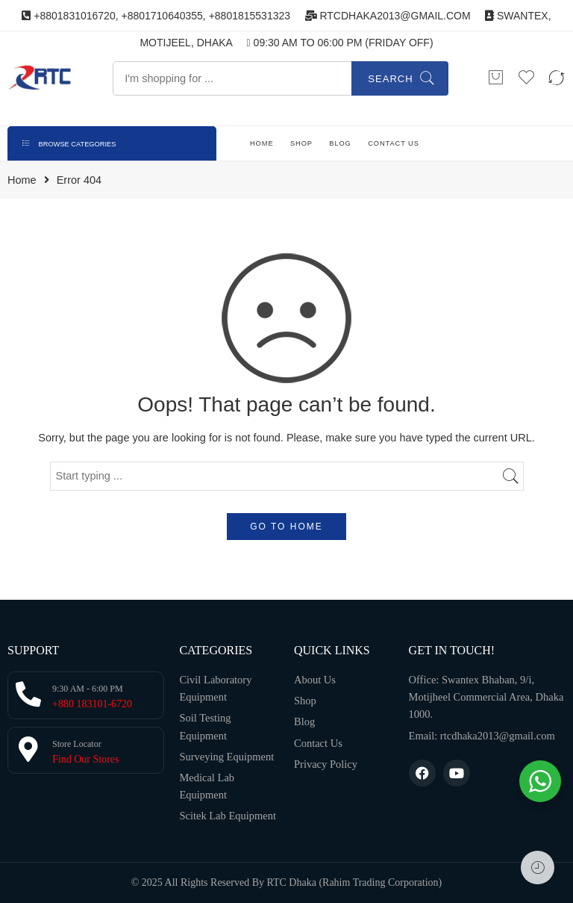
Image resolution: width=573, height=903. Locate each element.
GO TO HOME (286, 526)
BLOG (340, 143)
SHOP (301, 143)
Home (22, 180)
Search (390, 78)
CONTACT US (393, 143)
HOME (262, 143)
